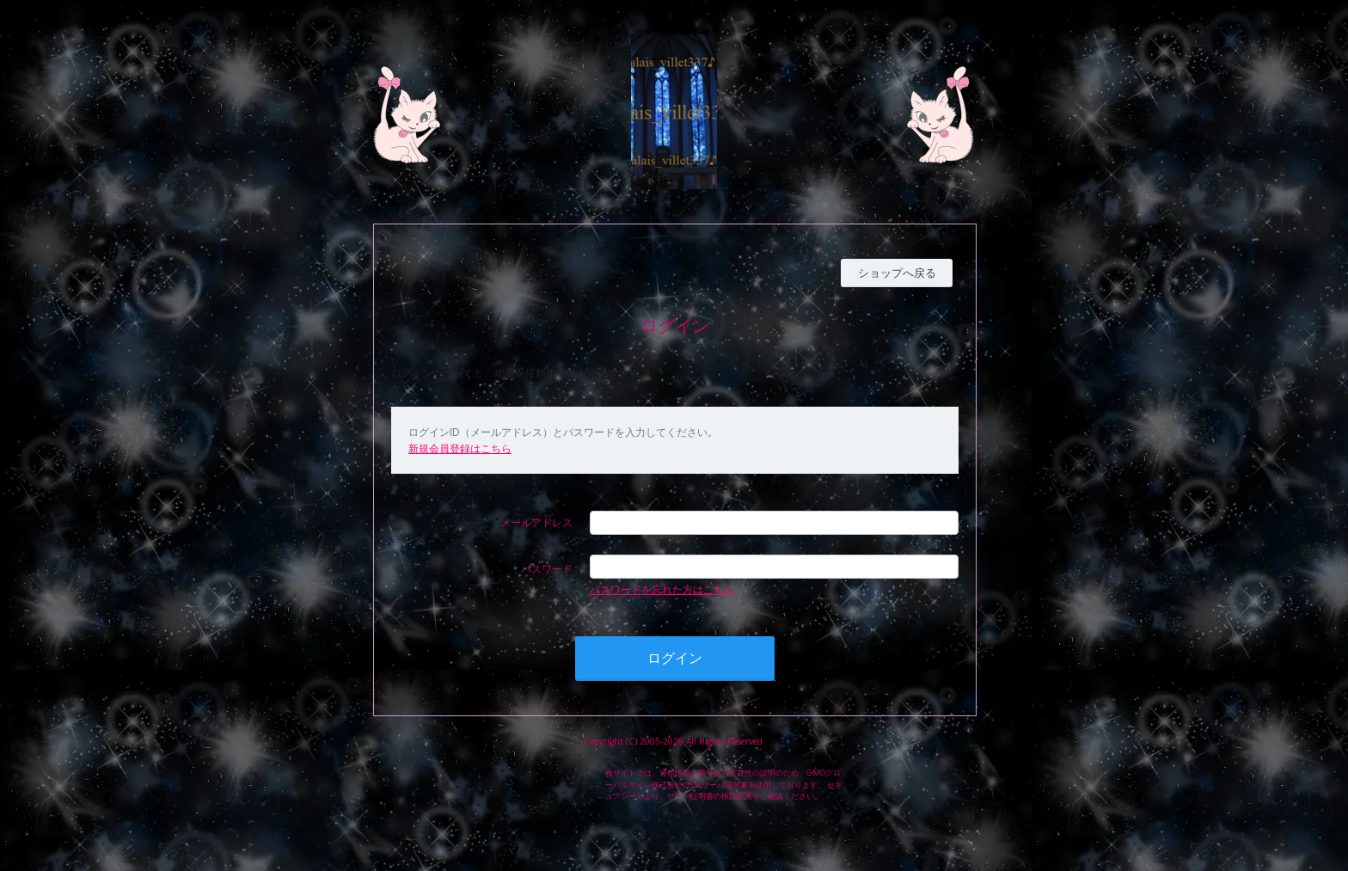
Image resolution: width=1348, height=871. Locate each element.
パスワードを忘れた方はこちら (662, 589)
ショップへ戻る (897, 272)
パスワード (547, 568)
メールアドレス (536, 522)
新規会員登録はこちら (460, 448)
